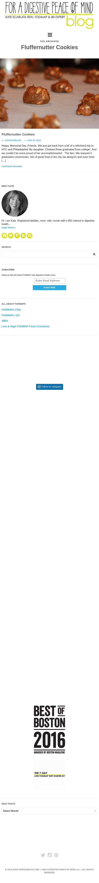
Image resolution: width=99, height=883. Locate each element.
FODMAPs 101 (11, 315)
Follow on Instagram (51, 387)
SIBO (5, 320)
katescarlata (13, 140)
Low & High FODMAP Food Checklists (26, 326)
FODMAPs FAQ (11, 309)
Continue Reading (12, 166)
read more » (9, 227)
